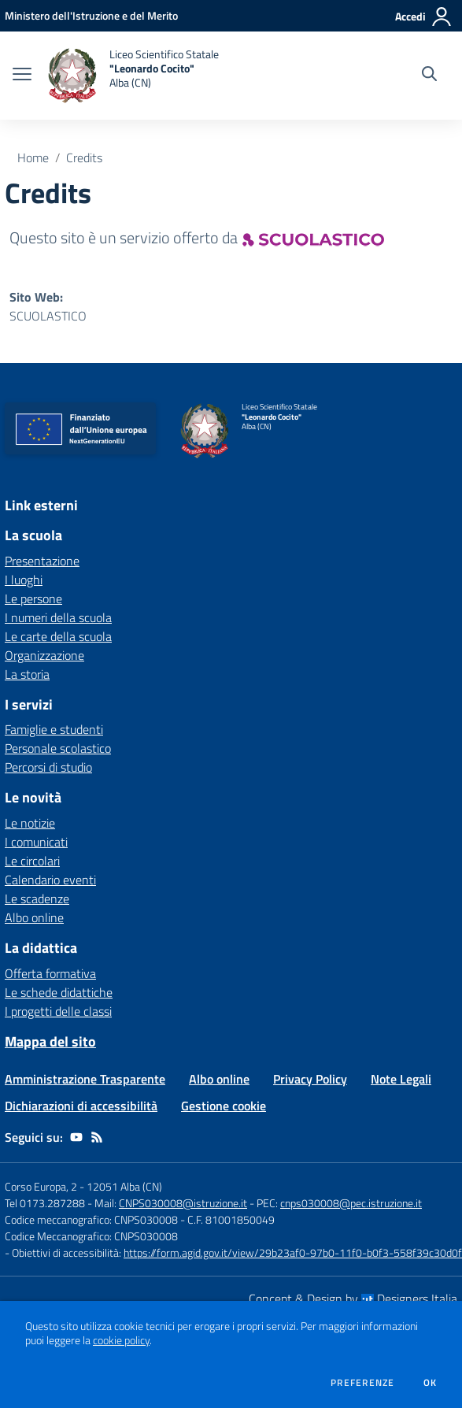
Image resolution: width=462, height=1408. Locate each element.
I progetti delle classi (58, 1011)
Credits (84, 157)
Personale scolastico (58, 748)
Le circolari (32, 860)
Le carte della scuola (58, 636)
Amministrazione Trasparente (85, 1078)
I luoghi (24, 579)
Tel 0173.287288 (45, 1203)
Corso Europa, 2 (41, 1186)
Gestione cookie (223, 1105)
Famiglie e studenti (54, 729)
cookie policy (121, 1340)
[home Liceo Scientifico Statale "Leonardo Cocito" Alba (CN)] (133, 75)
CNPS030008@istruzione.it (183, 1203)
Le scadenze (37, 898)
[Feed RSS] (97, 1137)
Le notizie (30, 822)
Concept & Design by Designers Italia (353, 1298)
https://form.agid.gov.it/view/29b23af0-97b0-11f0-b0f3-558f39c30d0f (293, 1252)
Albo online (34, 917)
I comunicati (36, 841)
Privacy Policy (310, 1078)
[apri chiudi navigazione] (22, 75)
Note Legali (401, 1078)
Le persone (33, 598)
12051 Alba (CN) (124, 1186)
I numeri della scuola (58, 617)
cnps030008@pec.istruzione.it (351, 1203)
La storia (27, 674)
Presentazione (42, 560)
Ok (430, 1383)
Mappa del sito (50, 1041)
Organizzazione (44, 655)
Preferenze (362, 1383)
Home (33, 157)
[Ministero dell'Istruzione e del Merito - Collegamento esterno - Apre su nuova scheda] (91, 15)
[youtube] (76, 1137)
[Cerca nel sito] (429, 75)
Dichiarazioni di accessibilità (81, 1105)
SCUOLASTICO (48, 315)
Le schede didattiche (59, 992)
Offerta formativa (50, 973)
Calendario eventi (50, 879)
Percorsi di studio (48, 767)
